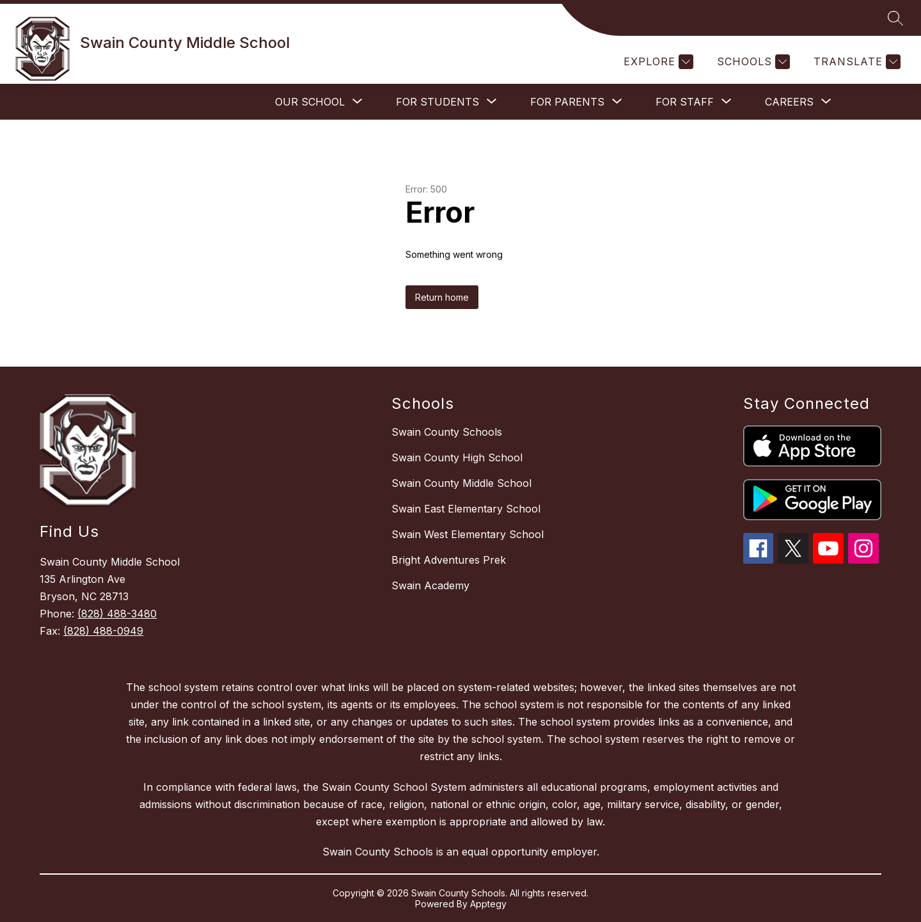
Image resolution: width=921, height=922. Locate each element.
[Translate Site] (855, 62)
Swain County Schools (446, 431)
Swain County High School (457, 457)
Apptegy (488, 903)
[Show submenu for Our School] (310, 101)
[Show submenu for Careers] (789, 101)
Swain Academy (430, 585)
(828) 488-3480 (117, 613)
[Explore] (656, 62)
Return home (442, 297)
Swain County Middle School (461, 483)
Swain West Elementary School (467, 534)
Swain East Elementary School (465, 508)
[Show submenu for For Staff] (685, 101)
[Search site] (895, 18)
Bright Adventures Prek (448, 559)
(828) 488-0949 (103, 630)
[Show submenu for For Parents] (567, 101)
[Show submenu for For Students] (437, 101)
